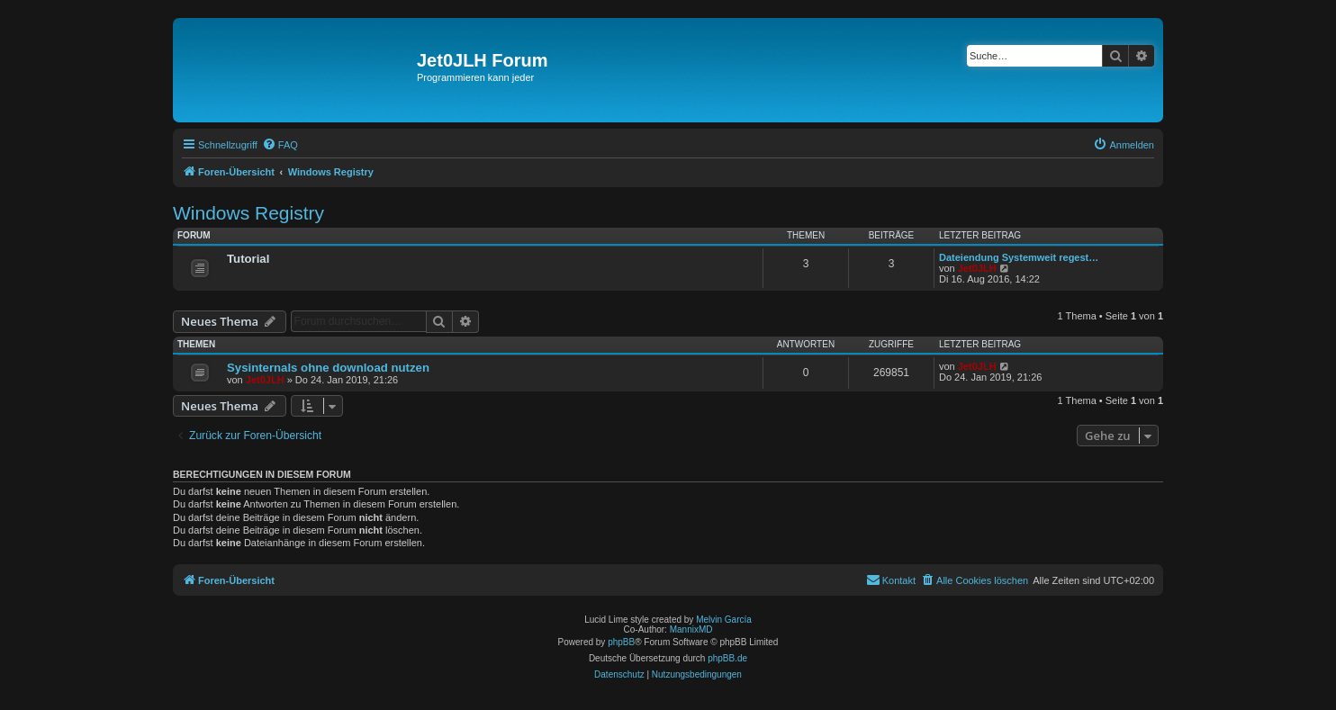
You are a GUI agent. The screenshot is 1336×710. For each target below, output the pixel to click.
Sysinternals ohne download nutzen (328, 367)
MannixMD (691, 629)
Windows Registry (248, 212)
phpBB (621, 642)
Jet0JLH (977, 268)
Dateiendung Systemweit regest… (1018, 257)
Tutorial (248, 258)
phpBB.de (727, 658)
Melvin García (724, 620)
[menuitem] (280, 145)
